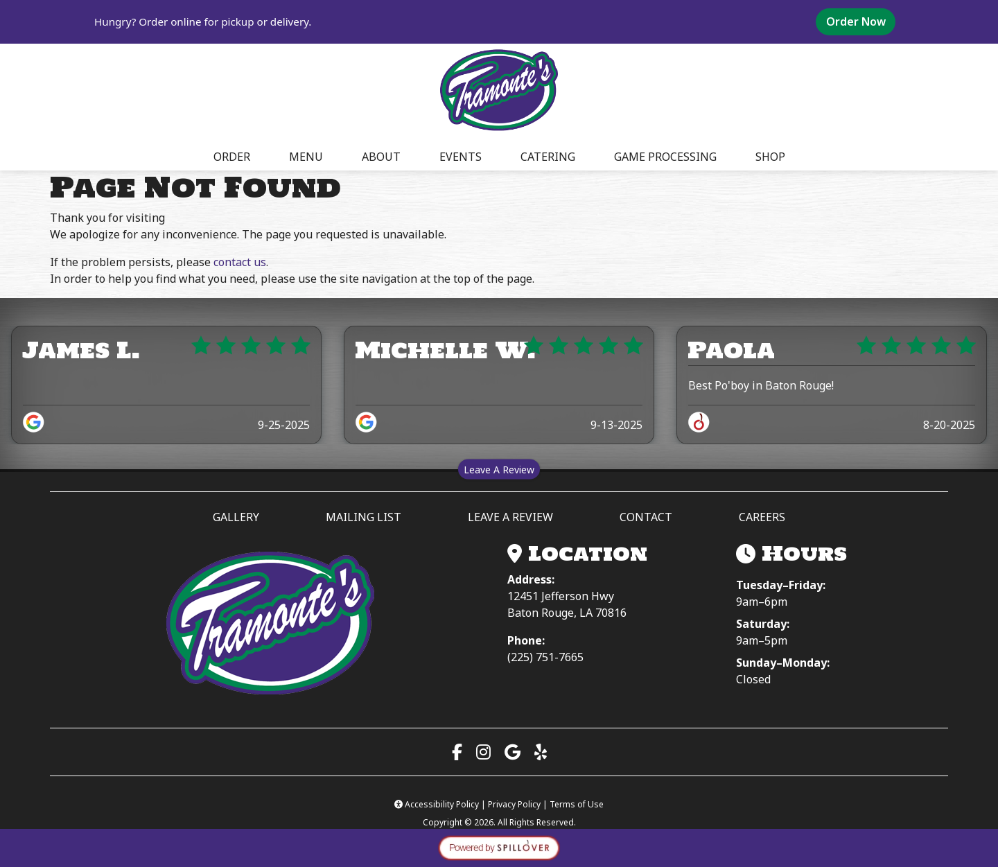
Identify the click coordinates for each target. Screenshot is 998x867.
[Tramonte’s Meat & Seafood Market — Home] (270, 624)
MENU (306, 156)
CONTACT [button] (646, 517)
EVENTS (460, 156)
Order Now (860, 21)
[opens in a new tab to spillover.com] (499, 847)
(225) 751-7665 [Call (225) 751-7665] (545, 657)
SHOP (770, 156)
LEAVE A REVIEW (516, 516)
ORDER (236, 156)
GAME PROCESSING (665, 156)
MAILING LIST (363, 517)
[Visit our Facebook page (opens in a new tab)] (457, 751)
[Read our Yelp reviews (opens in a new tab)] (540, 751)
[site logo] (499, 90)
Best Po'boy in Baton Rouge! (761, 385)
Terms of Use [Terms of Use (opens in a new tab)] (577, 804)
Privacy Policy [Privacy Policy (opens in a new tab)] (514, 804)
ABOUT (381, 156)
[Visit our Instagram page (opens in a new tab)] (483, 751)
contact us (239, 262)
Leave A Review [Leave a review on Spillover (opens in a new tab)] (502, 469)
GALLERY (236, 517)
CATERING (547, 156)
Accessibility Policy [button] (437, 804)
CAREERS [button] (762, 517)
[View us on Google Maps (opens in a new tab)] (512, 751)
